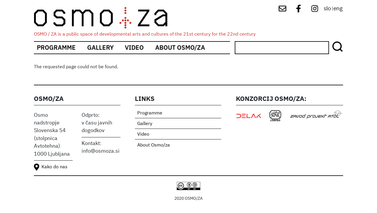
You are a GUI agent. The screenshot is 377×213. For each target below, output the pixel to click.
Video (134, 47)
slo (327, 8)
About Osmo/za (180, 47)
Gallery (100, 47)
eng (338, 8)
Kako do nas (54, 167)
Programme (56, 47)
